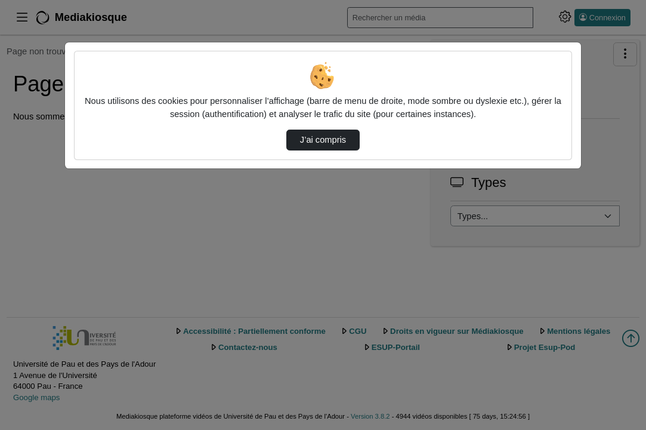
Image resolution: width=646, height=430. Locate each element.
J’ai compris (323, 140)
